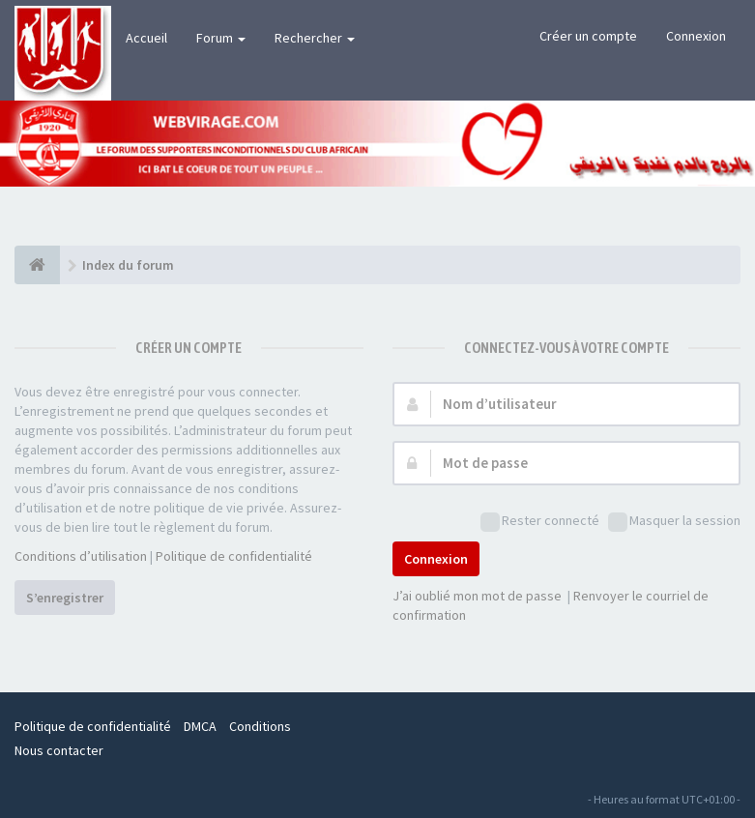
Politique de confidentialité (234, 556)
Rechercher (315, 37)
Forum (221, 37)
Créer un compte (588, 35)
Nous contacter (59, 750)
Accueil (146, 37)
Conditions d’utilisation (81, 556)
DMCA (200, 726)
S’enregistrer (64, 597)
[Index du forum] (37, 265)
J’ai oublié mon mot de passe (477, 595)
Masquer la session (674, 521)
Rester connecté (539, 521)
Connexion (696, 35)
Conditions (260, 726)
